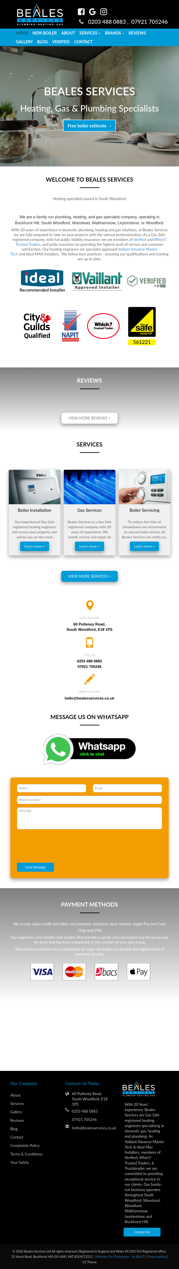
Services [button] (89, 33)
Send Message (35, 867)
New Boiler (45, 33)
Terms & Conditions (26, 1154)
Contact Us (142, 1232)
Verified (60, 41)
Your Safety (19, 1162)
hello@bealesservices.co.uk (89, 698)
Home (22, 33)
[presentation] (50, 846)
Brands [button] (114, 33)
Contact (83, 41)
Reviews (137, 33)
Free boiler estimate (89, 125)
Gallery (24, 41)
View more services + (89, 576)
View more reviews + (89, 418)
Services (17, 1103)
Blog (42, 41)
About (68, 33)
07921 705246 (149, 21)
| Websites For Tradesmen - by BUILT (119, 1256)
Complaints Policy (24, 1145)
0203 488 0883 (85, 1111)
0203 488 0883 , (109, 21)
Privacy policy (157, 1256)
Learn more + (34, 546)
